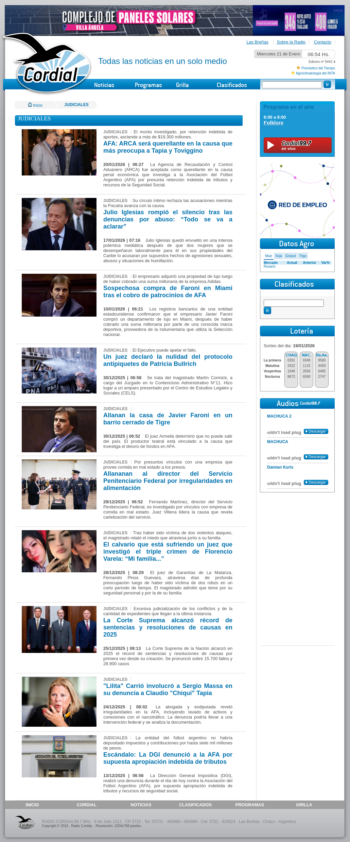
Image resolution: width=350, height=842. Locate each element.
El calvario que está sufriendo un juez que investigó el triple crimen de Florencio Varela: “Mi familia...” (167, 551)
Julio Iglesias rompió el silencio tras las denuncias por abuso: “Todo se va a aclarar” (167, 219)
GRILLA (304, 804)
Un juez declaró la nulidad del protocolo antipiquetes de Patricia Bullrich (167, 360)
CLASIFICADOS (195, 804)
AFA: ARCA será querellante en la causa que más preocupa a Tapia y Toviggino (167, 147)
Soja (278, 256)
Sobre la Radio (291, 42)
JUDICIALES (76, 104)
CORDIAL (87, 804)
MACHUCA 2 (279, 416)
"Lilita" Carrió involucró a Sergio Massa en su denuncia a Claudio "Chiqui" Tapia (167, 689)
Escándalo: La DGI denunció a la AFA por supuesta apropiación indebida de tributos (167, 758)
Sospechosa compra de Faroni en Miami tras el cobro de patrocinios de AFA (167, 292)
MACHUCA (277, 441)
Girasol (290, 256)
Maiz (268, 256)
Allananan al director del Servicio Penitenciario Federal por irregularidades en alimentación (167, 480)
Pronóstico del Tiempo (318, 68)
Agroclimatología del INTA (315, 73)
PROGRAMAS (249, 804)
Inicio (35, 105)
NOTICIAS (140, 804)
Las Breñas (257, 42)
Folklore (273, 122)
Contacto (322, 42)
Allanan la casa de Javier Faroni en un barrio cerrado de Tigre (167, 419)
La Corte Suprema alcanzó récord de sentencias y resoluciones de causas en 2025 (167, 627)
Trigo (303, 256)
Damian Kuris (280, 467)
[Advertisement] (297, 537)
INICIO (32, 804)
